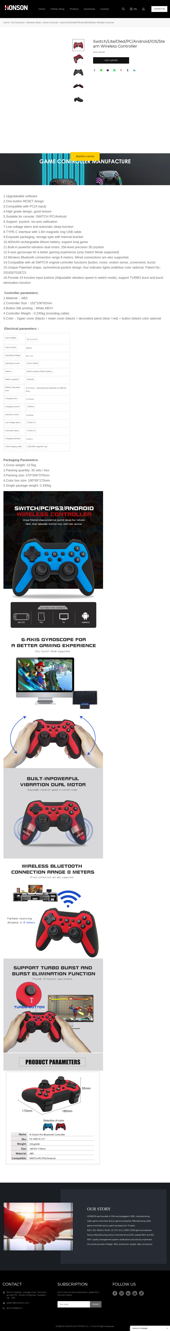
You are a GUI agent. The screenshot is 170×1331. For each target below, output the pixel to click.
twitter (108, 71)
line (102, 71)
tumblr (128, 71)
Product (74, 9)
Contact (104, 9)
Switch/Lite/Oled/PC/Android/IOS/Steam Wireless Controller (87, 22)
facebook (95, 71)
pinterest (122, 71)
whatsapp (115, 71)
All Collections (17, 22)
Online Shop (58, 9)
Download (89, 9)
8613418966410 (14, 1308)
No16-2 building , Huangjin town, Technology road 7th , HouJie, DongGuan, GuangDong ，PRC (26, 1295)
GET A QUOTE (111, 60)
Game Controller (50, 22)
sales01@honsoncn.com (18, 1303)
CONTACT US (159, 9)
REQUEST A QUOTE (85, 156)
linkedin (135, 71)
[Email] (74, 1304)
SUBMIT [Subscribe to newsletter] (95, 1304)
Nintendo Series (33, 22)
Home (42, 9)
